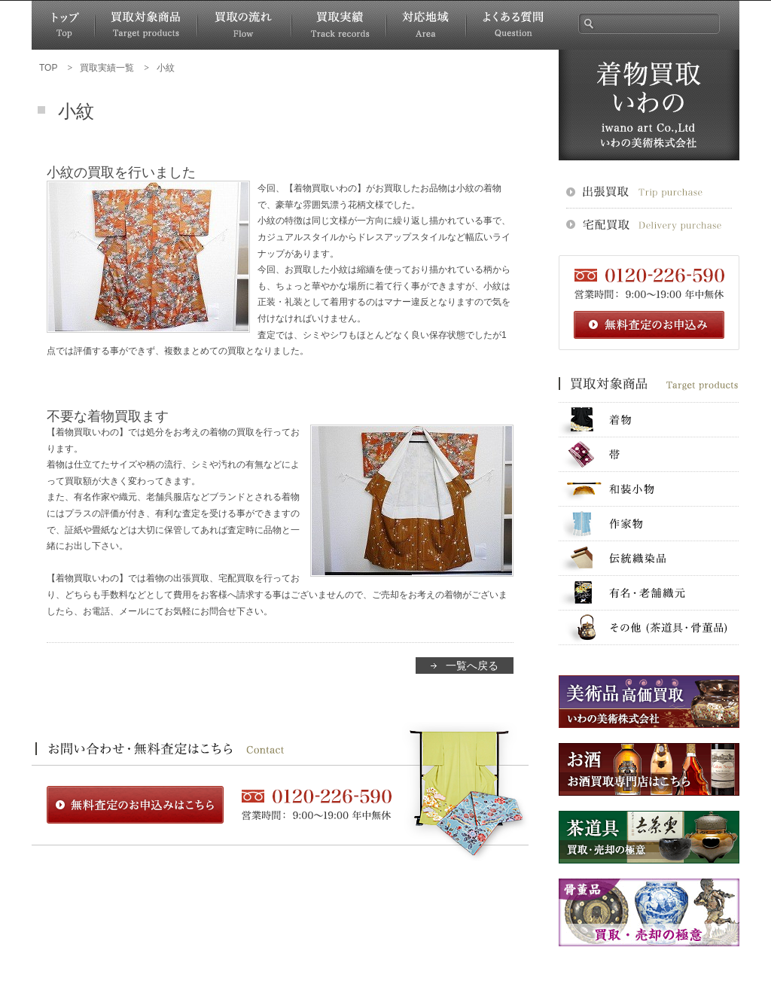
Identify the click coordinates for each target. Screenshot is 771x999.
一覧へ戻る (472, 665)
